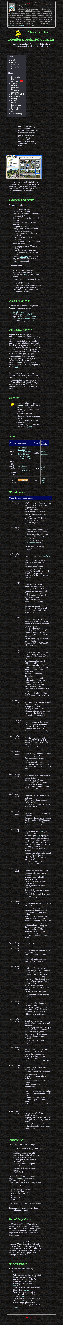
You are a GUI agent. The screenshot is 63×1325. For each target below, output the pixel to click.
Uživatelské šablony (15, 97)
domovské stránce (25, 25)
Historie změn (16, 105)
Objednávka (15, 107)
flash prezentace (31, 542)
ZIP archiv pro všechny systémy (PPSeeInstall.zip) (24, 456)
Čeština (14, 69)
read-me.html (44, 453)
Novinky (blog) (17, 77)
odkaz (34, 1281)
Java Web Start (43, 480)
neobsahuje (24, 257)
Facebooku (11, 25)
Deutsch (14, 62)
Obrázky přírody (19, 312)
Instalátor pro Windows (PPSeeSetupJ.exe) (25, 468)
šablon (41, 831)
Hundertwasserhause (25, 318)
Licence (14, 101)
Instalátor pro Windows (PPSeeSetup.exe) (24, 450)
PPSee (31, 320)
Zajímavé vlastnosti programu (15, 85)
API (16, 367)
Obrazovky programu (15, 91)
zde (15, 1307)
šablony (26, 275)
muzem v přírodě (26, 314)
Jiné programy (16, 113)
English (14, 60)
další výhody (27, 427)
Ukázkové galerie (18, 94)
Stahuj (13, 103)
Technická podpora (15, 110)
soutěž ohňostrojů (29, 316)
